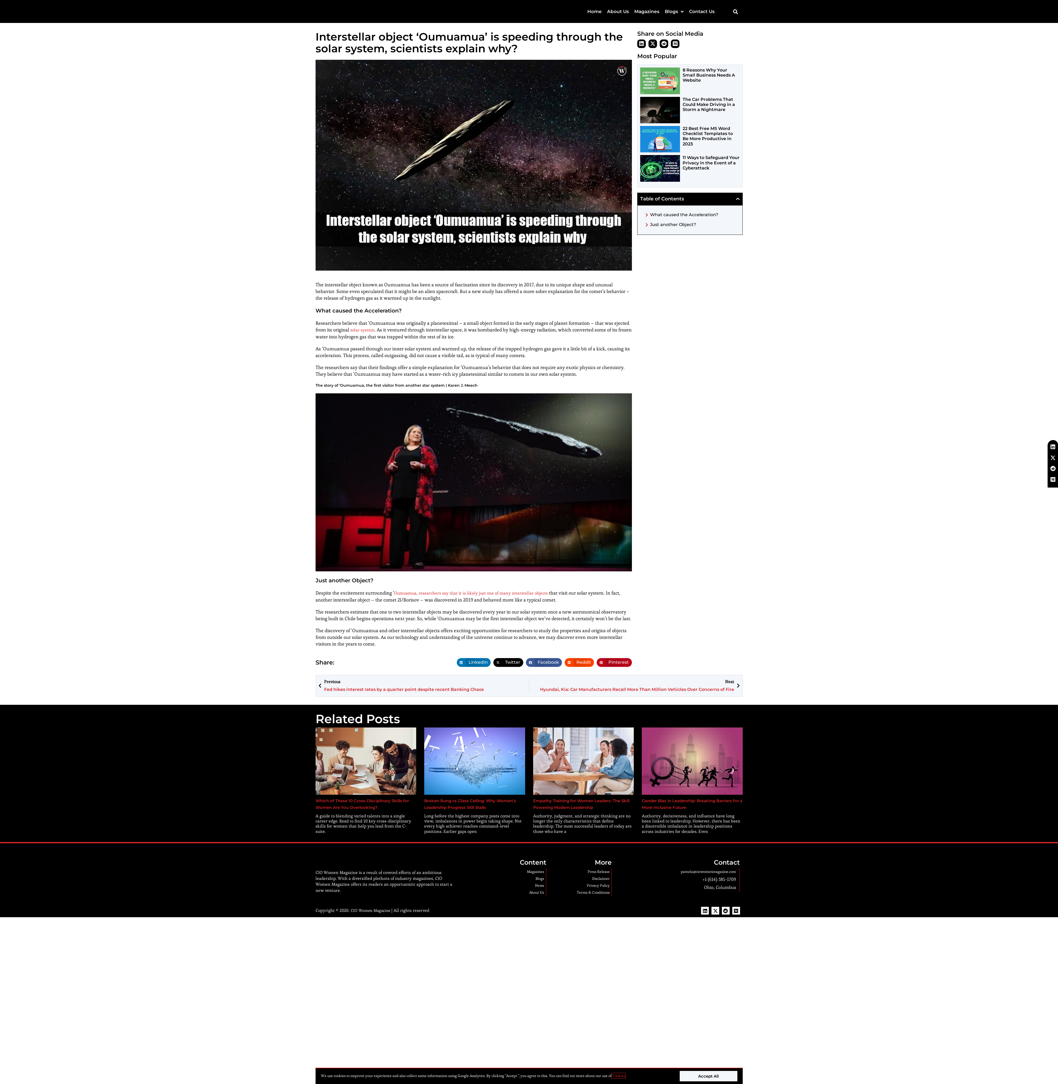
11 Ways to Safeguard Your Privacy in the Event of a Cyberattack (711, 162)
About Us (618, 11)
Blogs (674, 12)
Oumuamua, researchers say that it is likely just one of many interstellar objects (478, 593)
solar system (363, 330)
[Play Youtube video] (474, 482)
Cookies (618, 1075)
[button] (735, 11)
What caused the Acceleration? (684, 214)
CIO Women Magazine (372, 926)
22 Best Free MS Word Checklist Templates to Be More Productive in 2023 (708, 136)
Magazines (646, 11)
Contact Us (702, 11)
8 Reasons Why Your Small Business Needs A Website (709, 75)
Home (594, 11)
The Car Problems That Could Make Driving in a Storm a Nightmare (709, 104)
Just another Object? (673, 224)
